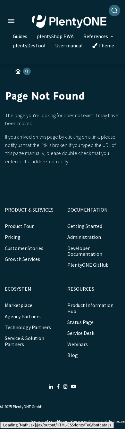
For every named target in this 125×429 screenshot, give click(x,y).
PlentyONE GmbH (28, 406)
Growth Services (22, 259)
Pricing (13, 237)
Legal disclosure (111, 421)
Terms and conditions (49, 421)
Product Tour (19, 226)
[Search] (114, 10)
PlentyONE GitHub (88, 265)
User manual (69, 45)
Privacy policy (83, 421)
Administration (84, 237)
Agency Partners (23, 316)
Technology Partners (28, 327)
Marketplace (18, 305)
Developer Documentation (84, 251)
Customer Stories (24, 248)
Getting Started (84, 226)
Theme (103, 45)
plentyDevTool (29, 45)
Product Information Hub (90, 308)
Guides (20, 36)
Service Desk (80, 333)
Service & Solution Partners (24, 341)
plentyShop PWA (55, 36)
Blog (72, 355)
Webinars (77, 344)
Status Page (80, 322)
